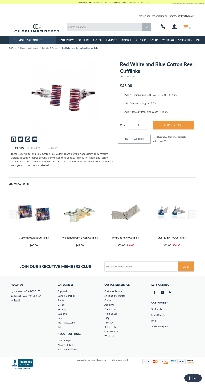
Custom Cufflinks (66, 308)
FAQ (106, 330)
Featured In (110, 321)
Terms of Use (110, 325)
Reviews (36, 148)
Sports (154, 40)
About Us (109, 317)
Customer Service (113, 303)
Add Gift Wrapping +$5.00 (139, 103)
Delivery (52, 148)
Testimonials (153, 321)
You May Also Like (19, 184)
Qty (122, 125)
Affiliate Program (153, 338)
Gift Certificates (112, 343)
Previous (12, 214)
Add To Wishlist (134, 139)
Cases (60, 330)
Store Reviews (153, 327)
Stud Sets (140, 40)
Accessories (185, 40)
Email (17, 312)
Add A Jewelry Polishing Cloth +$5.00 (145, 111)
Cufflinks (83, 40)
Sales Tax (108, 334)
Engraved (111, 40)
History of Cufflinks (67, 361)
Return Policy (111, 339)
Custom (97, 40)
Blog (153, 332)
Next (192, 214)
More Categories (27, 40)
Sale (198, 40)
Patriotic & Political (50, 48)
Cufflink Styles (65, 352)
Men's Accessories (67, 334)
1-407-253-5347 (34, 308)
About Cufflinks (69, 345)
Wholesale (109, 348)
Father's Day (67, 40)
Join (186, 278)
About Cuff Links (66, 357)
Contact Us (109, 312)
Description (18, 148)
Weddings (168, 40)
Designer (126, 40)
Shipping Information (114, 308)
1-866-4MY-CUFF (31, 303)
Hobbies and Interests (29, 48)
